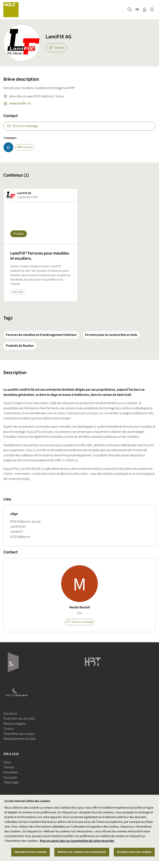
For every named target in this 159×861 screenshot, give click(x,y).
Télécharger (11, 782)
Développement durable (19, 738)
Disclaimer (10, 713)
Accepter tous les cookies (134, 853)
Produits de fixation (20, 345)
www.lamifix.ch (17, 104)
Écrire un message (22, 126)
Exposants (10, 777)
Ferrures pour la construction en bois (111, 334)
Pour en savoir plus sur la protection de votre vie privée (77, 842)
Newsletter (10, 772)
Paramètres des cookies (19, 733)
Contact (8, 728)
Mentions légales (14, 723)
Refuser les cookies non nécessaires (81, 853)
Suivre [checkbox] (56, 47)
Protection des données (19, 718)
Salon (7, 762)
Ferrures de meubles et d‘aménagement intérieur (41, 334)
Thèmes (8, 767)
